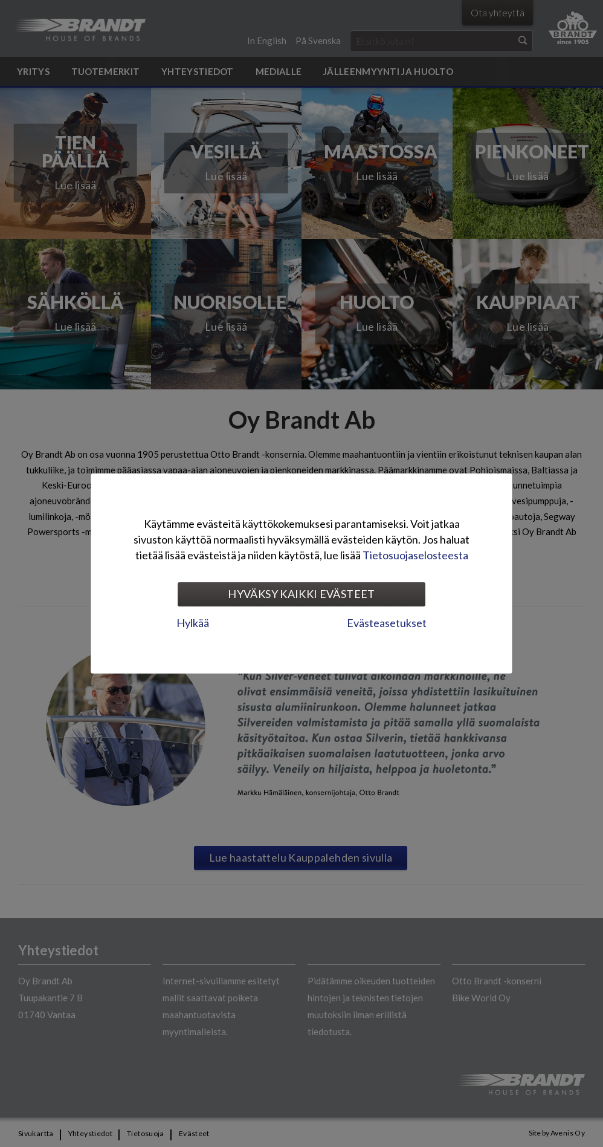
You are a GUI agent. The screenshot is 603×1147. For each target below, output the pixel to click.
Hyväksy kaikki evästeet (301, 593)
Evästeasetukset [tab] (387, 622)
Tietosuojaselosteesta (415, 555)
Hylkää (192, 622)
